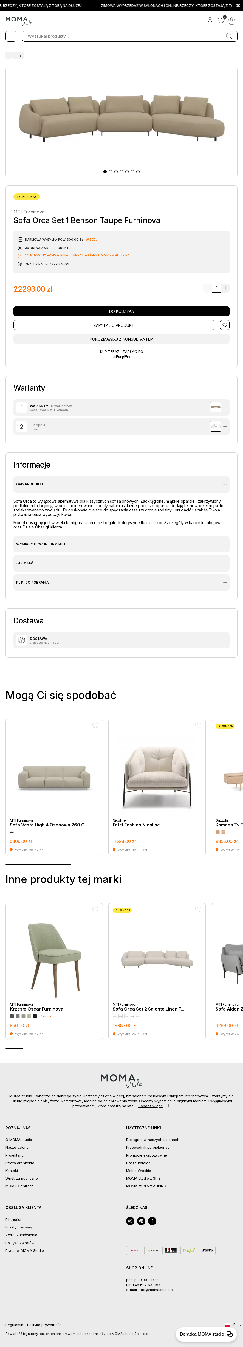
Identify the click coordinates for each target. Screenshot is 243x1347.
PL (235, 1325)
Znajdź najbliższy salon (47, 264)
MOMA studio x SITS (143, 1178)
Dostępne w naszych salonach (152, 1139)
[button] (105, 171)
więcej (92, 239)
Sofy (16, 55)
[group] (54, 787)
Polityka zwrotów (20, 1243)
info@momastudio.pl (156, 1289)
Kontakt (11, 1170)
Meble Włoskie (138, 1170)
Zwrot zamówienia (21, 1235)
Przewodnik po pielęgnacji (148, 1147)
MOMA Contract (19, 1186)
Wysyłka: (33, 255)
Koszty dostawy (18, 1227)
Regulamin (14, 1325)
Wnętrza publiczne (21, 1178)
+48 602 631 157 (146, 1285)
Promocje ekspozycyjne (146, 1155)
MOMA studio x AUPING (146, 1186)
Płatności (13, 1219)
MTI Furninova (28, 212)
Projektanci (15, 1155)
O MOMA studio (18, 1139)
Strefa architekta (19, 1163)
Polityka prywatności (45, 1325)
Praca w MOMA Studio (24, 1250)
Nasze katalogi (138, 1163)
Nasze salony (17, 1147)
